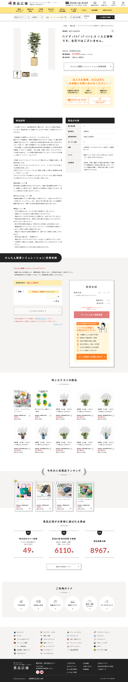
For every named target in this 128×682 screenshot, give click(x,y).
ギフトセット (72, 636)
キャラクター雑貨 (100, 650)
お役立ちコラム (103, 663)
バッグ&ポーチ (46, 650)
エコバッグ (18, 632)
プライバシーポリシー (20, 678)
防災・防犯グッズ (74, 639)
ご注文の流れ (71, 663)
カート (123, 5)
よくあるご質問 (72, 672)
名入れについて (72, 666)
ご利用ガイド (57, 324)
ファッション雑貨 (20, 643)
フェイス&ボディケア (22, 639)
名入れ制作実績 (72, 669)
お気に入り (104, 5)
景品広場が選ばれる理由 (105, 666)
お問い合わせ (42, 319)
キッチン (18, 636)
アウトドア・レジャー (102, 632)
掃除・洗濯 (45, 636)
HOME (65, 25)
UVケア (97, 646)
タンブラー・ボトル (47, 632)
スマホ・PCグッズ (47, 639)
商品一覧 (72, 25)
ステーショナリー (74, 646)
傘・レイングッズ (47, 646)
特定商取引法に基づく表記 (36, 678)
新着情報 (86, 669)
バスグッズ (98, 636)
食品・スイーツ (46, 643)
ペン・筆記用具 (20, 646)
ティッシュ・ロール (74, 643)
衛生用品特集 (72, 650)
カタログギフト (20, 653)
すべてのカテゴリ (47, 653)
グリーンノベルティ (74, 632)
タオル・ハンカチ (100, 643)
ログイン (113, 5)
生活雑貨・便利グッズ (22, 650)
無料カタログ (95, 5)
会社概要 (86, 663)
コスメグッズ (99, 639)
